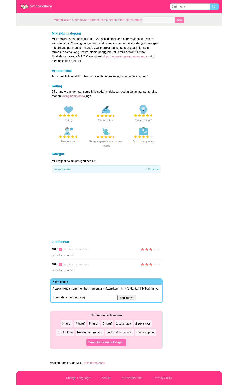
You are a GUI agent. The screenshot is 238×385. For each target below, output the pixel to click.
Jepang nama (106, 169)
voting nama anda (73, 96)
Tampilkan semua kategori (106, 342)
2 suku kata (142, 323)
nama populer (146, 332)
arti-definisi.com (132, 378)
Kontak (106, 378)
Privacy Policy (163, 378)
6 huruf (107, 323)
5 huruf (93, 323)
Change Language (78, 378)
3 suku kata (65, 332)
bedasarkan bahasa (120, 332)
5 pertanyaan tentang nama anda (125, 56)
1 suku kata (123, 323)
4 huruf (80, 323)
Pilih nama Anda (94, 362)
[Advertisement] (31, 81)
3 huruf (66, 323)
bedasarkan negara (89, 332)
